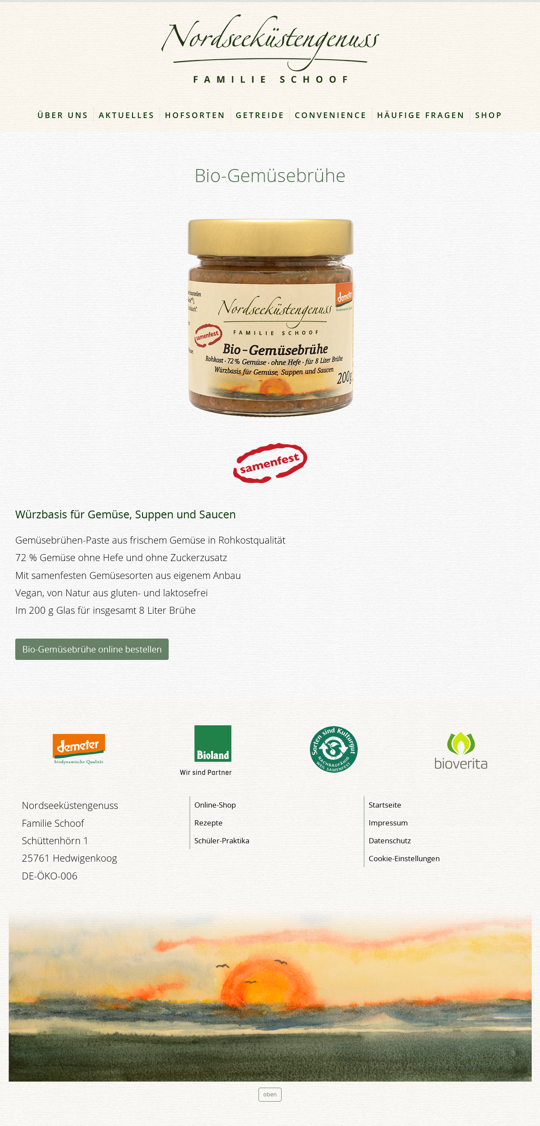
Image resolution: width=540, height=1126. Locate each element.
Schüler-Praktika (221, 840)
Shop (489, 115)
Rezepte (208, 823)
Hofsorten (195, 115)
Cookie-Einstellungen (404, 858)
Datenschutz (390, 840)
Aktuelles (126, 115)
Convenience (331, 115)
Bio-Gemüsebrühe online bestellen (92, 649)
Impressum (388, 823)
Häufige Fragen (421, 115)
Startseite (385, 805)
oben (270, 1094)
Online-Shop (215, 805)
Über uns (63, 115)
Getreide (260, 115)
